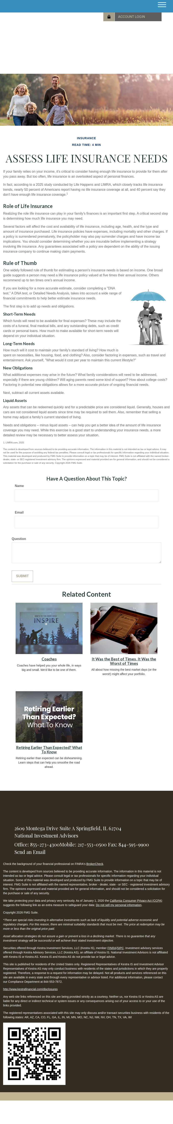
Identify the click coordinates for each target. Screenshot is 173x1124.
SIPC (120, 948)
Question (19, 539)
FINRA (112, 948)
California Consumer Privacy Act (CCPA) (136, 900)
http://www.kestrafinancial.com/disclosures (30, 989)
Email (19, 512)
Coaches (49, 659)
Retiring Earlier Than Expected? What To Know (49, 749)
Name (19, 486)
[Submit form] (22, 576)
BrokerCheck (94, 864)
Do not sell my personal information (118, 905)
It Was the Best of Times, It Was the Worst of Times (124, 661)
